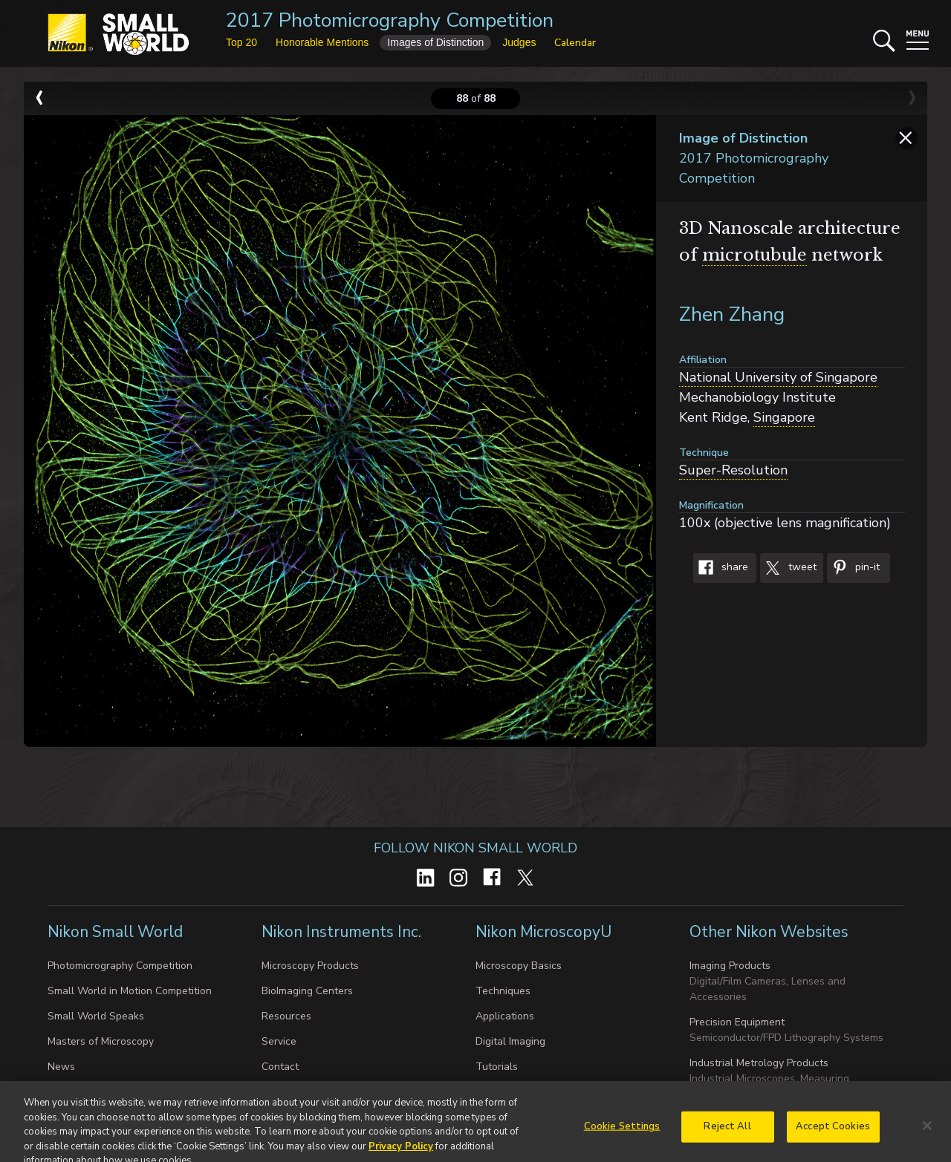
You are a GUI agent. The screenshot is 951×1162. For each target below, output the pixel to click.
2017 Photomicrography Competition (390, 20)
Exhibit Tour (76, 1092)
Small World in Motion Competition (130, 991)
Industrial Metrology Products (758, 1063)
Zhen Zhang (732, 314)
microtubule (754, 255)
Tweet (788, 568)
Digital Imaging (510, 1041)
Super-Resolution (733, 470)
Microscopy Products (310, 966)
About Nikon (291, 1092)
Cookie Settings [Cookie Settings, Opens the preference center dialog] (622, 1140)
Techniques (503, 991)
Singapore (784, 417)
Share (720, 568)
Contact (280, 1067)
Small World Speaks (96, 1016)
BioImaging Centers (307, 991)
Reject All (727, 1140)
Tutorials (497, 1067)
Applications (505, 1016)
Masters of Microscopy (101, 1041)
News (61, 1067)
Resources (286, 1016)
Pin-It (853, 568)
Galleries (497, 1092)
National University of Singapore (778, 377)
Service (279, 1041)
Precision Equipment (737, 1022)
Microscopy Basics (519, 966)
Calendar (575, 43)
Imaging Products (729, 966)
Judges (519, 42)
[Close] (927, 1139)
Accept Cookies (833, 1140)
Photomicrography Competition (120, 966)
